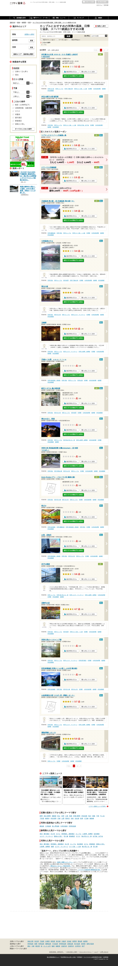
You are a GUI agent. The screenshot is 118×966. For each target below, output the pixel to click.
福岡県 (85, 941)
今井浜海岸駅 (97, 88)
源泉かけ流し (58, 836)
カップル (78, 834)
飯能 (53, 946)
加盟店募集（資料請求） (56, 952)
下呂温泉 (55, 944)
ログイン (99, 5)
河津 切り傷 (57, 499)
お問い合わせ (104, 952)
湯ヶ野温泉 (55, 826)
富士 (58, 816)
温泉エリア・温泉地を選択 (23, 54)
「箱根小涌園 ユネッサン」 (65, 862)
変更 (31, 40)
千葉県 (42, 941)
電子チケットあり (49, 40)
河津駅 (90, 88)
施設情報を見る (71, 71)
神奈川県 (30, 941)
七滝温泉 (48, 826)
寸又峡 (86, 818)
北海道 (69, 941)
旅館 (52, 846)
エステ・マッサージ (46, 836)
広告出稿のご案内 (71, 952)
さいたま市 (47, 946)
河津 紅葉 (80, 380)
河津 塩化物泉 (51, 527)
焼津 (81, 818)
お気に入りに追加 (89, 71)
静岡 (41, 816)
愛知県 (80, 941)
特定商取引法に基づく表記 (68, 957)
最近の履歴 (102, 2)
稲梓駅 (104, 88)
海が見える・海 (86, 836)
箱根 (35, 944)
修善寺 (47, 818)
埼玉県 (36, 941)
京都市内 (71, 946)
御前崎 (92, 818)
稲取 (93, 816)
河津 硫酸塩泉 (51, 233)
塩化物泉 (97, 834)
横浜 (29, 946)
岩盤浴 (17, 114)
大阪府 (64, 941)
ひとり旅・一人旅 (75, 846)
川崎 (32, 946)
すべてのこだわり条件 (23, 129)
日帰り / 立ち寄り (21, 71)
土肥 (62, 818)
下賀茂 (42, 818)
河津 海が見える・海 (69, 440)
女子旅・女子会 (98, 836)
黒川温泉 (77, 944)
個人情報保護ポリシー (53, 957)
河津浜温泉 (72, 826)
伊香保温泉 (62, 944)
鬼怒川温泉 (90, 944)
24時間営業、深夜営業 (23, 108)
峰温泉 (42, 826)
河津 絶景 (65, 280)
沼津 (62, 816)
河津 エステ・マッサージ (78, 314)
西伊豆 (67, 818)
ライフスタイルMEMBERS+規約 (93, 957)
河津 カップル (59, 88)
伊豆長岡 (53, 818)
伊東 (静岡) (76, 816)
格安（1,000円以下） (23, 105)
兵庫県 (47, 941)
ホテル (58, 834)
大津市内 (78, 946)
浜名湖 (77, 818)
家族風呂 (72, 836)
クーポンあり (63, 40)
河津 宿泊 (50, 125)
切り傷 (66, 836)
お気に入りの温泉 (88, 2)
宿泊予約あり (76, 40)
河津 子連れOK (68, 88)
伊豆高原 (84, 816)
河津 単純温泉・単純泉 (54, 380)
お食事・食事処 (87, 834)
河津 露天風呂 (82, 660)
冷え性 (53, 834)
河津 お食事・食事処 (84, 351)
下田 (97, 816)
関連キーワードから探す (18, 948)
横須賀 (37, 946)
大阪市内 (64, 946)
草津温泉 (30, 944)
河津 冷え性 (51, 88)
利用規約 (79, 957)
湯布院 (83, 944)
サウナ (78, 836)
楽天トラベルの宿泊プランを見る (73, 76)
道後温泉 (70, 944)
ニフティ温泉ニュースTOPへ (97, 806)
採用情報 (105, 957)
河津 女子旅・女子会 (83, 125)
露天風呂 (47, 834)
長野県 (74, 941)
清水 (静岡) (47, 816)
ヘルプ (96, 952)
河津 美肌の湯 (58, 471)
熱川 (89, 816)
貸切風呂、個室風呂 (68, 834)
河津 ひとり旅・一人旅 (80, 88)
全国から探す (29, 34)
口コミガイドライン (85, 952)
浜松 (72, 818)
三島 (66, 816)
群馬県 (53, 941)
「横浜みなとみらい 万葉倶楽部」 (60, 866)
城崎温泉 (48, 944)
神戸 (83, 946)
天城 (58, 818)
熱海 (70, 816)
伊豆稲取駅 (51, 90)
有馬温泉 (41, 944)
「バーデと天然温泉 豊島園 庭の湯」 (89, 869)
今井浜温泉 (64, 826)
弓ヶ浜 (102, 816)
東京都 (58, 941)
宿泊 (41, 834)
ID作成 (106, 5)
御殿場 (54, 816)
